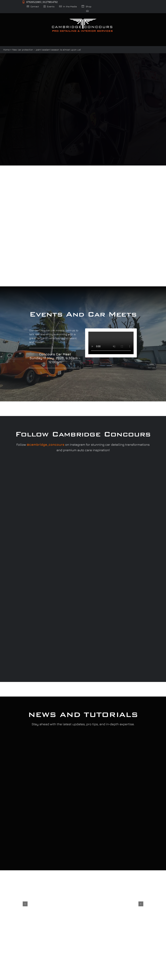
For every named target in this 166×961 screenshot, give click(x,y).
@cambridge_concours (45, 444)
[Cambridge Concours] (82, 19)
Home (6, 49)
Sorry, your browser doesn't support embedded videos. (111, 343)
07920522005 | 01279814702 (40, 2)
